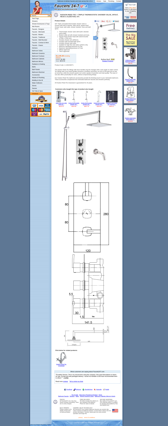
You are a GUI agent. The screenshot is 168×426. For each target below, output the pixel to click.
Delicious (78, 389)
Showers (35, 21)
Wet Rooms (36, 26)
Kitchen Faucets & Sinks (87, 396)
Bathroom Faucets (63, 396)
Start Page (35, 18)
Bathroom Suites (37, 51)
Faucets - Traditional (38, 37)
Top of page (75, 395)
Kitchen (98, 1)
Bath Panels (36, 69)
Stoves (34, 85)
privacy (81, 417)
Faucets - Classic (37, 45)
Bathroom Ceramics (38, 53)
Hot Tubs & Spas (37, 91)
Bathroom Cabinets (38, 59)
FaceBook (69, 389)
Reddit (107, 389)
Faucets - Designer (38, 29)
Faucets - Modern (37, 34)
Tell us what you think (76, 381)
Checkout (35, 94)
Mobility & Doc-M (37, 80)
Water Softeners (37, 83)
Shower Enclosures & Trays (41, 24)
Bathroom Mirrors (37, 61)
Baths (34, 67)
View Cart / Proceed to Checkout (88, 395)
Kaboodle (99, 389)
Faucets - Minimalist (38, 32)
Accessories (36, 75)
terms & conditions (89, 417)
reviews (65, 381)
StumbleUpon (89, 389)
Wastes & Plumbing (38, 77)
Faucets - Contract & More (40, 42)
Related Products (107, 61)
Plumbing (111, 1)
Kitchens (35, 48)
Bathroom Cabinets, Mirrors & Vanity (105, 396)
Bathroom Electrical (38, 72)
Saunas (34, 88)
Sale (104, 1)
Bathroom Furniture (38, 56)
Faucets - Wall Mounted (39, 40)
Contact (118, 1)
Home (100, 395)
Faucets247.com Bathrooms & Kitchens (52, 6)
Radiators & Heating (38, 64)
